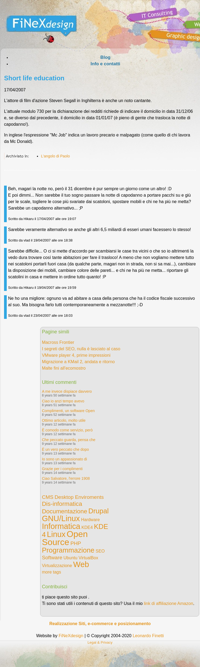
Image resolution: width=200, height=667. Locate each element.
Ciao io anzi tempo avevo (63, 401)
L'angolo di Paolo (55, 156)
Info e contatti (105, 63)
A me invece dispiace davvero (67, 391)
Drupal (98, 511)
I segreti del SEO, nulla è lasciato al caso (81, 349)
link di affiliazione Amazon (168, 603)
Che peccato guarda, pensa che (68, 440)
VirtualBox (88, 558)
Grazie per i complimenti (62, 469)
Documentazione (64, 511)
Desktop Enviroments (79, 497)
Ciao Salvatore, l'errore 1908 (66, 478)
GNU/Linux (61, 518)
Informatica (61, 526)
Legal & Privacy (100, 642)
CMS (47, 497)
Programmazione (68, 550)
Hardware (90, 519)
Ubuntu (71, 558)
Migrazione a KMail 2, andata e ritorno (78, 361)
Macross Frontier (58, 342)
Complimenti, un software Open (68, 411)
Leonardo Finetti (148, 635)
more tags (51, 572)
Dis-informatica (62, 503)
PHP (75, 543)
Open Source (65, 538)
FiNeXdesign (70, 635)
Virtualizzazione (57, 565)
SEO (100, 551)
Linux (56, 534)
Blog (105, 57)
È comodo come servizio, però (67, 430)
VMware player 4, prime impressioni (76, 355)
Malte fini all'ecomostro (63, 368)
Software (52, 557)
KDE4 (87, 527)
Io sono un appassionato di (64, 459)
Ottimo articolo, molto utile (63, 420)
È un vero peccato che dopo (65, 449)
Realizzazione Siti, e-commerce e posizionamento (100, 623)
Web (81, 564)
